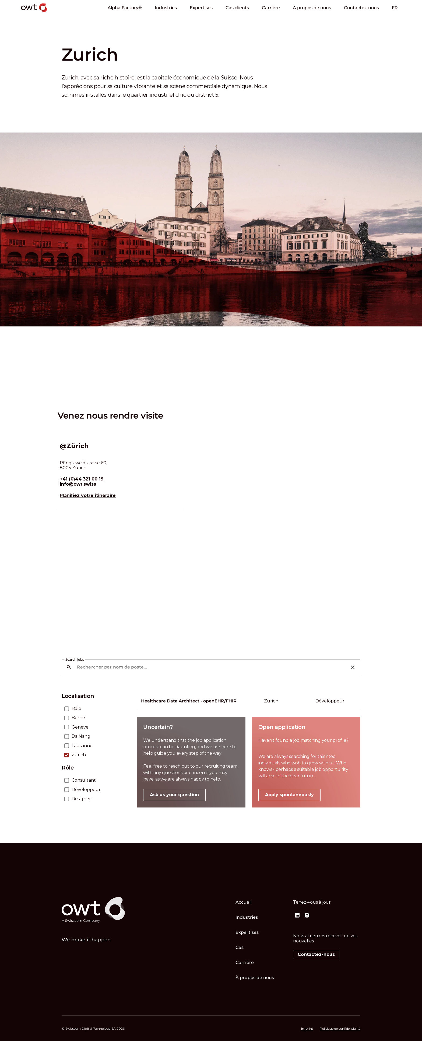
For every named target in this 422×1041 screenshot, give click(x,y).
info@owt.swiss (78, 484)
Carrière (271, 7)
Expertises (201, 7)
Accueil (243, 902)
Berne (78, 717)
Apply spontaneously (289, 794)
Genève (80, 727)
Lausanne (82, 745)
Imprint (307, 1028)
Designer (81, 798)
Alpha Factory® (125, 7)
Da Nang (81, 736)
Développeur (86, 789)
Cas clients (237, 7)
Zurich (79, 755)
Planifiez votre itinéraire (88, 495)
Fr (395, 7)
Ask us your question (174, 794)
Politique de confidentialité (340, 1028)
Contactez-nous (361, 7)
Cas (239, 947)
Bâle (76, 708)
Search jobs (74, 659)
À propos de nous (312, 7)
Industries (166, 7)
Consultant (84, 780)
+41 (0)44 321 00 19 (82, 479)
